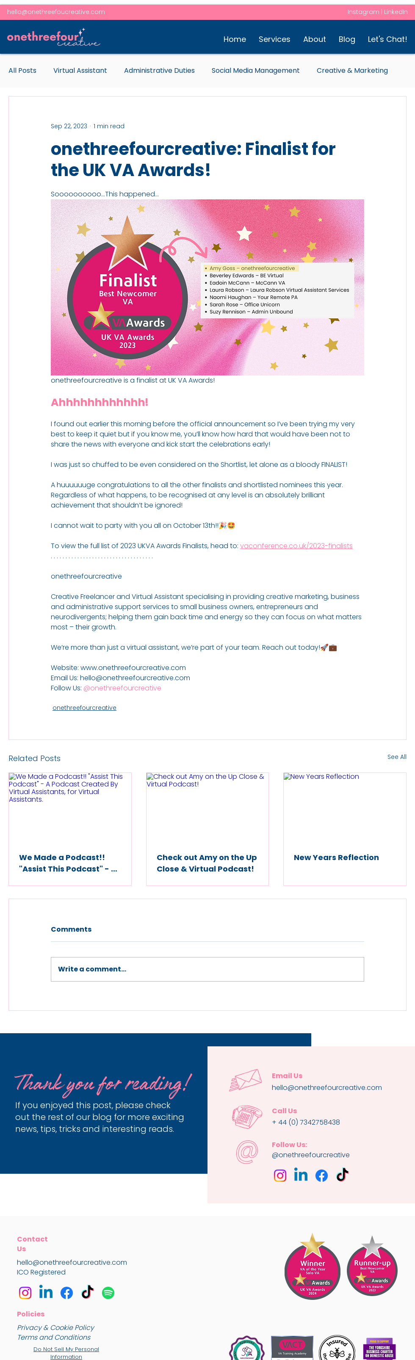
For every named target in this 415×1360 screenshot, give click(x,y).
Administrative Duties (159, 70)
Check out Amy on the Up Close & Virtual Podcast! (207, 863)
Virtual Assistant (80, 70)
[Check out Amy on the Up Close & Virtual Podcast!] (208, 807)
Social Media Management (256, 70)
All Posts (22, 70)
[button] (274, 39)
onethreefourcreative (84, 707)
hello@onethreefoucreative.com (56, 12)
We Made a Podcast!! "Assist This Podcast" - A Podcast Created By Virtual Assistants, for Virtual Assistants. (67, 863)
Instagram (363, 12)
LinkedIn (396, 12)
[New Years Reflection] (345, 807)
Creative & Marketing (352, 70)
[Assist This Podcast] (108, 1293)
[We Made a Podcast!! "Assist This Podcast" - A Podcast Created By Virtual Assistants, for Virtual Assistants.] (70, 807)
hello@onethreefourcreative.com (72, 1262)
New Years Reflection (336, 857)
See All (397, 757)
